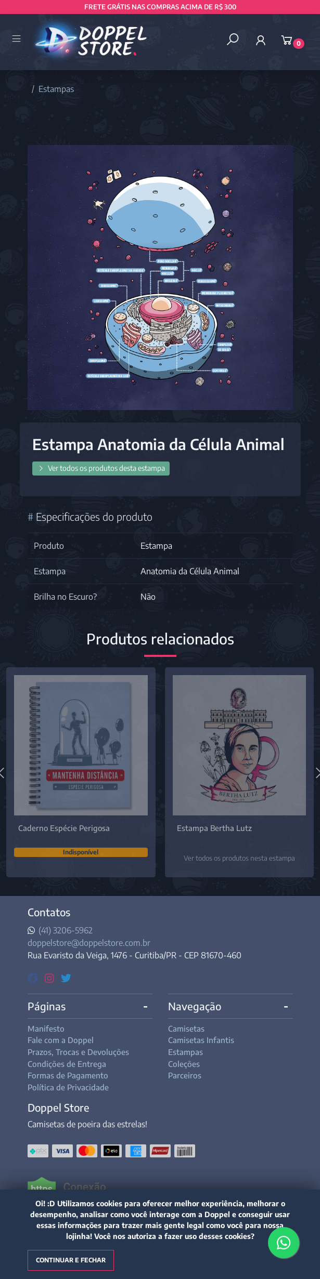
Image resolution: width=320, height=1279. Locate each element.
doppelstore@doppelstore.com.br (89, 943)
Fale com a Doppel (61, 1040)
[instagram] (51, 977)
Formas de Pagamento (68, 1075)
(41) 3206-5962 (66, 930)
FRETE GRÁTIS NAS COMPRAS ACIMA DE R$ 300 (160, 7)
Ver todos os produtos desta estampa (101, 468)
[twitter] (66, 977)
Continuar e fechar (71, 1260)
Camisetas (186, 1028)
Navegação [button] (194, 1005)
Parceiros (184, 1075)
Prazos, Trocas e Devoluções (78, 1052)
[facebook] (34, 977)
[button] (261, 40)
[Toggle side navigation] (17, 39)
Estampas (56, 89)
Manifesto (46, 1028)
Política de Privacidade (68, 1087)
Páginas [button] (47, 1005)
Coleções (184, 1064)
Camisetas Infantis (201, 1040)
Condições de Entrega (67, 1064)
